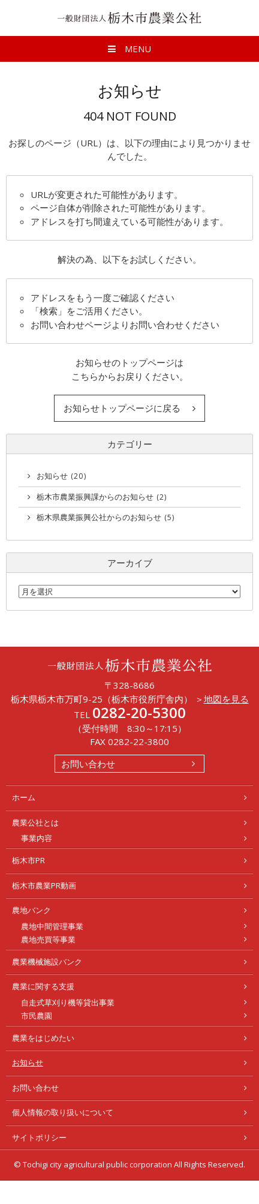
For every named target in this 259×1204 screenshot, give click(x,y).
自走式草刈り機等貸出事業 (68, 1002)
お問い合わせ (88, 764)
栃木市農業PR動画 (44, 885)
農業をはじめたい (43, 1037)
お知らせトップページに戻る (122, 408)
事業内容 (36, 838)
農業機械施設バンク (47, 961)
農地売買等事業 (48, 939)
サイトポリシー (39, 1137)
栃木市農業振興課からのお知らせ (102, 496)
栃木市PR (28, 860)
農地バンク (31, 910)
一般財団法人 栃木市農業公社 (129, 18)
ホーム (23, 797)
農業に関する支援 (43, 986)
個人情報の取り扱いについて (62, 1112)
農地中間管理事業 (52, 926)
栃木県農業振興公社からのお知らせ (106, 517)
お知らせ (61, 475)
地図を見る (226, 699)
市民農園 (36, 1015)
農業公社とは (35, 822)
